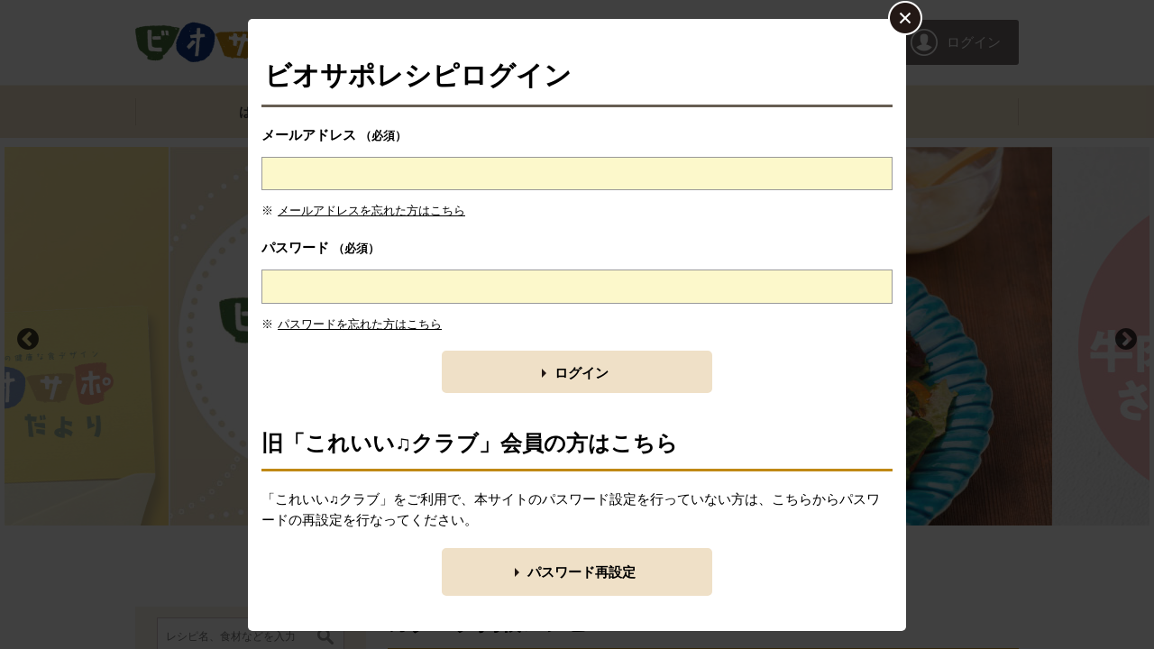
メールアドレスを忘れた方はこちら (371, 210)
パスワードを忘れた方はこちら (360, 324)
